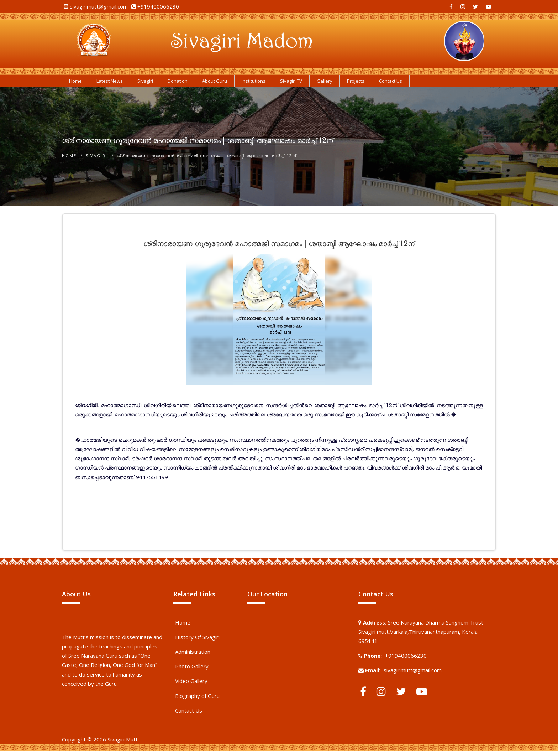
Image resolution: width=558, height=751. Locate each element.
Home (69, 155)
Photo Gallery (192, 666)
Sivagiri (96, 155)
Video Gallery (191, 680)
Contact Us (188, 710)
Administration (192, 651)
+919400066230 (158, 6)
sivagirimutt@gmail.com (99, 6)
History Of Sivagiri (197, 637)
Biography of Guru (197, 695)
